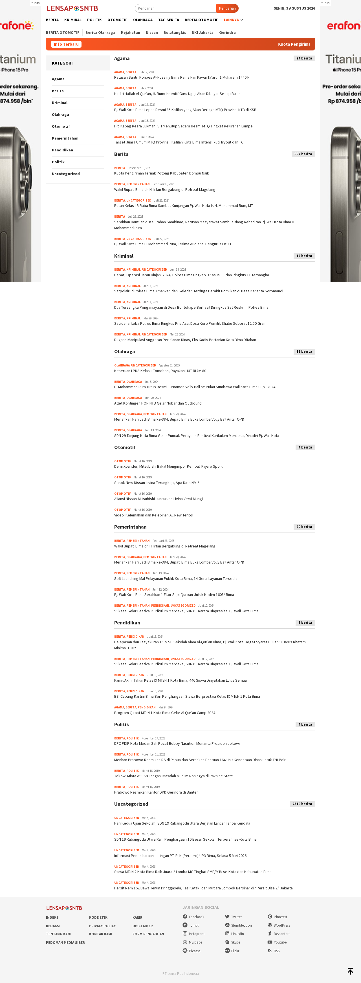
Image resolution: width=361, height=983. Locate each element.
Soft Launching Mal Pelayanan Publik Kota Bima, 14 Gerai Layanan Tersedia (175, 578)
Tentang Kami (58, 934)
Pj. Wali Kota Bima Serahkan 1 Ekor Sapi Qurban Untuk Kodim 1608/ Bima (174, 594)
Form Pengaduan (148, 934)
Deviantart (278, 933)
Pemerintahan (65, 138)
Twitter (233, 916)
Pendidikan (62, 150)
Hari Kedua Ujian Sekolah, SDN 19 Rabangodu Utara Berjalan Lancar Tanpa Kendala (182, 823)
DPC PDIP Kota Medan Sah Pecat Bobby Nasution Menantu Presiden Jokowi (177, 743)
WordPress (278, 925)
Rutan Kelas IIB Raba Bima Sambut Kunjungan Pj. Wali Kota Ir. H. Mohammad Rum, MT (183, 205)
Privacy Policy (102, 926)
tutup (35, 3)
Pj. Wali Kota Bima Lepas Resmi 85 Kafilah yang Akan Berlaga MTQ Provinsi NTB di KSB (185, 109)
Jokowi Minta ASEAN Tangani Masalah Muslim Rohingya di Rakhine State (173, 775)
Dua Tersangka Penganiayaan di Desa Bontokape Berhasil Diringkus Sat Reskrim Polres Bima (191, 307)
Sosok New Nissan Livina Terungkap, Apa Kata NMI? (156, 482)
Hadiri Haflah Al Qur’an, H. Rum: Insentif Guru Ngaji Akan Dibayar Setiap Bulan (177, 93)
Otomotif (61, 126)
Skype (232, 942)
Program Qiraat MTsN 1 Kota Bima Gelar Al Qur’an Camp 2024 (164, 712)
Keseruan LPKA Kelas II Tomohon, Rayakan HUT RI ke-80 (160, 370)
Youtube (277, 942)
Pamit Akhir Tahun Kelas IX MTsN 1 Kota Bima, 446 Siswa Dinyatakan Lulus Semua (180, 680)
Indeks (52, 917)
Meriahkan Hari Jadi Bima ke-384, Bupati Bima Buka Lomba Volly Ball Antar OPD (179, 419)
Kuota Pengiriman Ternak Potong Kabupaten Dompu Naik (161, 173)
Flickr (232, 951)
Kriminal (59, 102)
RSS (273, 951)
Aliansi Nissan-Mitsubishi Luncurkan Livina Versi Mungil (159, 498)
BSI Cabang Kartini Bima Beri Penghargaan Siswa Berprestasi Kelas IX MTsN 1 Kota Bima (187, 696)
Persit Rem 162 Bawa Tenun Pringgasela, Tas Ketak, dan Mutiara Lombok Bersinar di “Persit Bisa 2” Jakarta (203, 888)
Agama (58, 78)
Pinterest (277, 916)
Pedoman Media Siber (65, 942)
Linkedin (234, 933)
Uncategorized (66, 173)
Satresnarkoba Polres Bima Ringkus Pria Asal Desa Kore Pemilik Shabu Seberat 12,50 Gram (190, 323)
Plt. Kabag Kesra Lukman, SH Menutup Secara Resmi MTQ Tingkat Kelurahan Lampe (183, 126)
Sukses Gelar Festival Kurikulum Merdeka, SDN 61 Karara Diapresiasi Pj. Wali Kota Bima (186, 610)
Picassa (191, 951)
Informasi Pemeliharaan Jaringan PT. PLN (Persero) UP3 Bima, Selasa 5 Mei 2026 (180, 855)
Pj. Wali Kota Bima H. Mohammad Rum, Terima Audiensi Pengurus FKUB (172, 243)
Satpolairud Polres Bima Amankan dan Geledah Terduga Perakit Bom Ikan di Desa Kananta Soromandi (198, 290)
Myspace (192, 942)
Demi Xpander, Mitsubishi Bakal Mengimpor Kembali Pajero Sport (168, 466)
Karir (137, 917)
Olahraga (60, 114)
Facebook (193, 916)
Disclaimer (143, 926)
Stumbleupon (238, 925)
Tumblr (191, 925)
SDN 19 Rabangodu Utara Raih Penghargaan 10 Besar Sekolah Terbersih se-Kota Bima (185, 839)
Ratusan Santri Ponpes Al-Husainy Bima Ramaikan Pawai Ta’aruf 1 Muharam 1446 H (182, 77)
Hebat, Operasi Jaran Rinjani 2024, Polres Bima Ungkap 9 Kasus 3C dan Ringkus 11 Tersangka (191, 274)
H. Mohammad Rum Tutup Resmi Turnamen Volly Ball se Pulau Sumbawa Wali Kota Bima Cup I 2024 (194, 386)
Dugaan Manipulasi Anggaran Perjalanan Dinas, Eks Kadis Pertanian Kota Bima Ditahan (185, 339)
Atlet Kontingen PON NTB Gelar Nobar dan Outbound (158, 403)
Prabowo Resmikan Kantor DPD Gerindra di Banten (156, 792)
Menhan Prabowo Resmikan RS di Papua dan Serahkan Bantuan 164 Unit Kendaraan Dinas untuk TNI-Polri (200, 759)
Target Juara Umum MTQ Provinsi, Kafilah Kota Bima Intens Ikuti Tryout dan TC (178, 142)
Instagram (193, 933)
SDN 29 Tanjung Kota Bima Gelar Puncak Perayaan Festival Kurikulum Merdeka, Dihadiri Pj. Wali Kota (196, 435)
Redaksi (53, 926)
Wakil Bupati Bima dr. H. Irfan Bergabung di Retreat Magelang (164, 189)
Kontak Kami (100, 934)
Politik (58, 161)
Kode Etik (98, 917)
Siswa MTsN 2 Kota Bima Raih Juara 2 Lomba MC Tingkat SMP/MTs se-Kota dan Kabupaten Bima (193, 871)
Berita (58, 90)
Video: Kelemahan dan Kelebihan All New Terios (153, 515)
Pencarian (227, 8)
